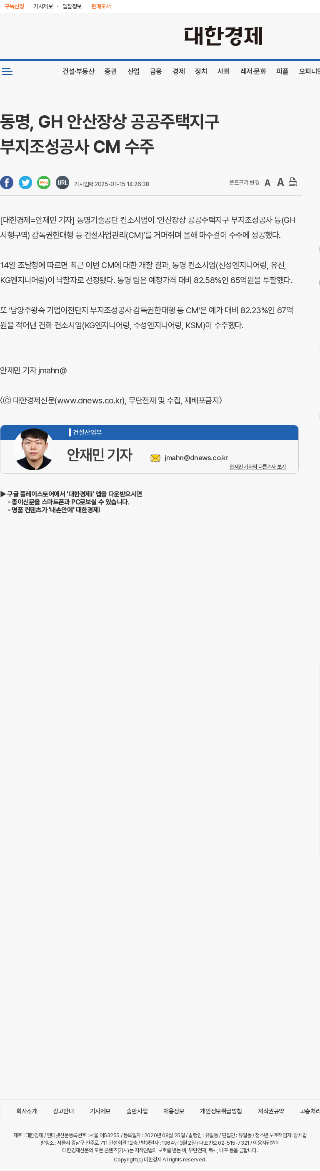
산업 (134, 71)
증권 (111, 71)
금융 (156, 71)
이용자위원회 (266, 1143)
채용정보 (173, 1111)
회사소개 (26, 1111)
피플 (282, 71)
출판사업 (137, 1111)
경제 (178, 71)
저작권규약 (271, 1111)
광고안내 (63, 1111)
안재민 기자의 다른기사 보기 (258, 467)
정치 (201, 71)
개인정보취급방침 (221, 1111)
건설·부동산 (78, 71)
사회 (224, 71)
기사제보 (100, 1111)
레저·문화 (253, 71)
